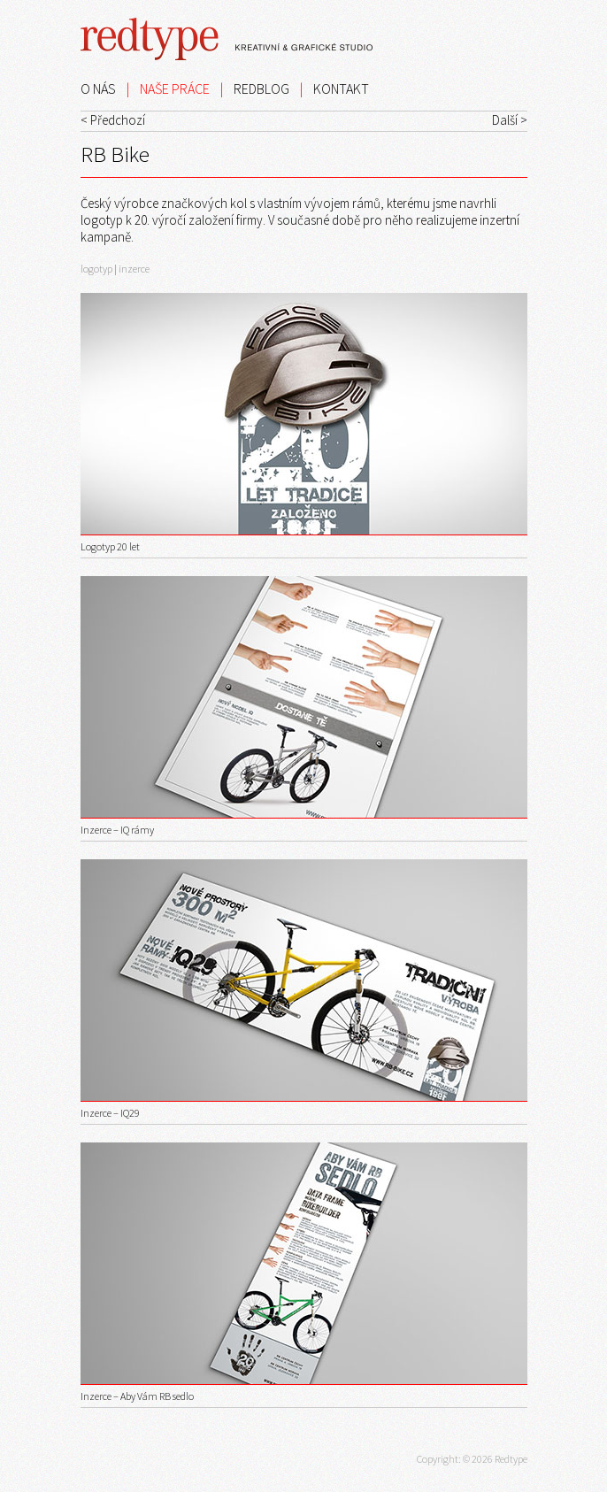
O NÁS (98, 88)
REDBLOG (261, 88)
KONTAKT (341, 88)
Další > (509, 120)
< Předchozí (113, 120)
